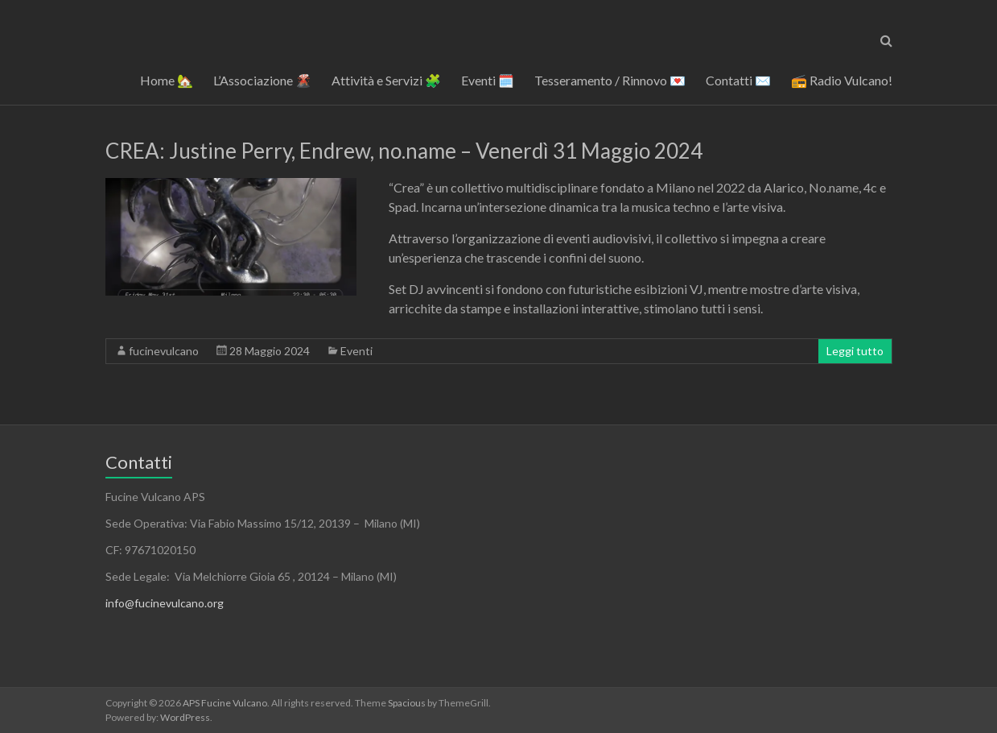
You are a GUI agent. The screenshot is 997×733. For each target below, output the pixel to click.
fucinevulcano (164, 351)
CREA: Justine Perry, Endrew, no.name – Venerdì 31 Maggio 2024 (403, 151)
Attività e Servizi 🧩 (386, 80)
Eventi (356, 351)
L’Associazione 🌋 (262, 80)
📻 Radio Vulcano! (841, 80)
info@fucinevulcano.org (164, 603)
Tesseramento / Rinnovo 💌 (610, 80)
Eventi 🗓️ (487, 80)
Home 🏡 (166, 80)
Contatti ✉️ (738, 80)
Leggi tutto (855, 351)
